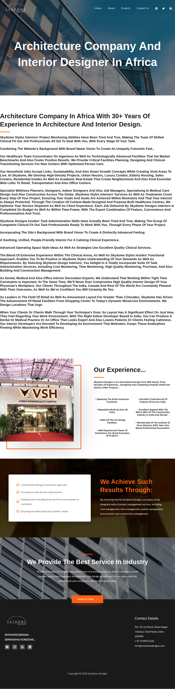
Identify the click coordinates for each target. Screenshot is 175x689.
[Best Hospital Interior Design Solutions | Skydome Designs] (15, 7)
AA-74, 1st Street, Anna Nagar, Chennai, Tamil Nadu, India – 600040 (151, 631)
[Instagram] (170, 8)
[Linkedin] (30, 647)
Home (102, 8)
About (114, 8)
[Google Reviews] (22, 647)
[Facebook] (156, 8)
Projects (127, 8)
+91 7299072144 (144, 641)
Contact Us (143, 8)
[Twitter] (163, 8)
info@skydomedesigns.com (150, 645)
